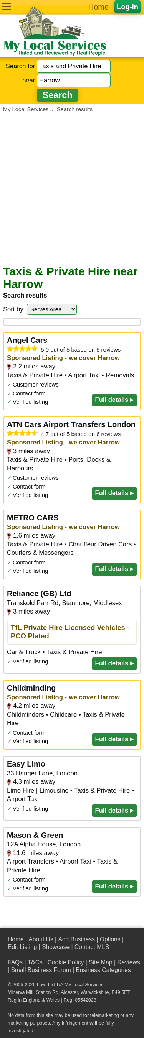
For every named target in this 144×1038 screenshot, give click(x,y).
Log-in (127, 7)
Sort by (13, 309)
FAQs (15, 962)
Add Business (76, 939)
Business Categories (103, 970)
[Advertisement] (72, 189)
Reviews (128, 962)
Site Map (101, 962)
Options (110, 939)
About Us (40, 939)
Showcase (56, 947)
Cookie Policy (66, 962)
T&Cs (35, 962)
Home (98, 7)
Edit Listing (22, 947)
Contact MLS (91, 947)
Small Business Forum (41, 970)
